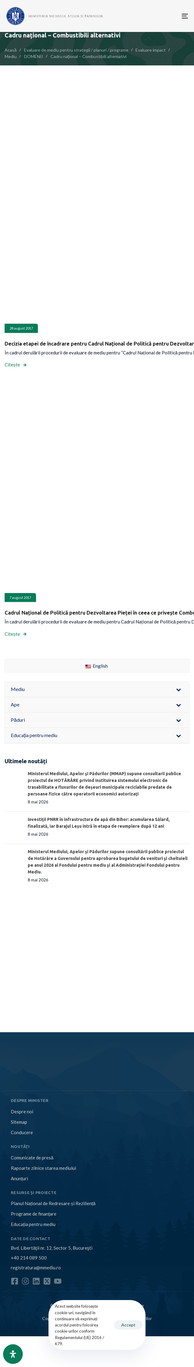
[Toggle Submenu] (178, 689)
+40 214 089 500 (29, 1257)
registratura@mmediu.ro (36, 1267)
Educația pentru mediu (33, 1224)
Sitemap (19, 1122)
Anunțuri (19, 1178)
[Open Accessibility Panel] (13, 1354)
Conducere (22, 1132)
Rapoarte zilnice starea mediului (43, 1168)
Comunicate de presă (32, 1157)
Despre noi (22, 1111)
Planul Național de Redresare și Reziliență (53, 1203)
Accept (128, 1324)
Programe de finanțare (33, 1214)
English (96, 666)
